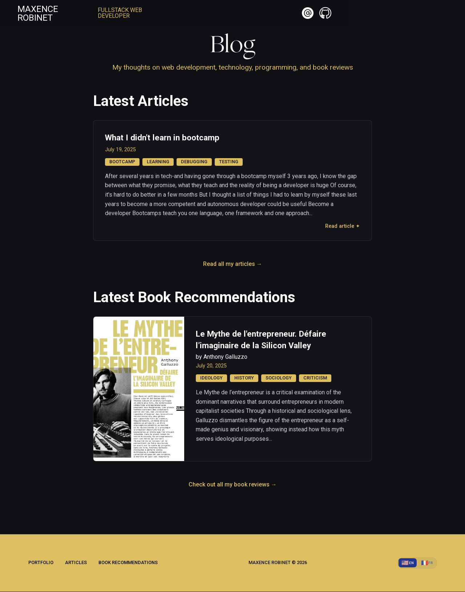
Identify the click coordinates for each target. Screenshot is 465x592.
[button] (418, 14)
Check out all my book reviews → (233, 485)
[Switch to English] (405, 563)
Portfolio (40, 563)
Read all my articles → (232, 264)
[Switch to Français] (426, 563)
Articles (76, 563)
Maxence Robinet (62, 14)
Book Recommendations (128, 563)
